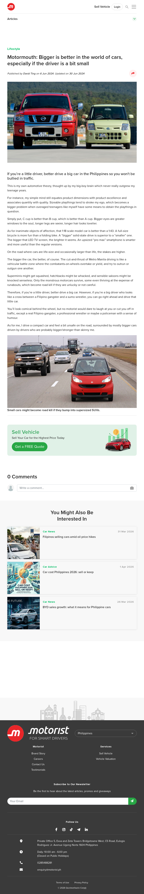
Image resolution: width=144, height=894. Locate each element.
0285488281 (44, 862)
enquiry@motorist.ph (49, 869)
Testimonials (38, 769)
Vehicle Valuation (106, 759)
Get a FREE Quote (29, 446)
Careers (38, 759)
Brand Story (38, 753)
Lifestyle (13, 49)
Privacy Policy (81, 882)
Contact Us (38, 764)
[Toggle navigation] (134, 19)
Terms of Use (62, 882)
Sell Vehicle (102, 7)
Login (117, 6)
